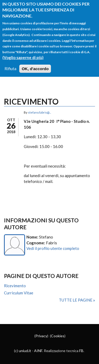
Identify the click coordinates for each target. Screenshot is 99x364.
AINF (38, 350)
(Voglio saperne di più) (23, 53)
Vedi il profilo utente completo (52, 248)
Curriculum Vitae (18, 292)
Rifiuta (10, 64)
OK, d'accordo (35, 64)
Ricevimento (15, 285)
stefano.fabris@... (39, 112)
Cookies (57, 336)
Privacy (41, 336)
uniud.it (25, 350)
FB (81, 350)
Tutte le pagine (76, 300)
